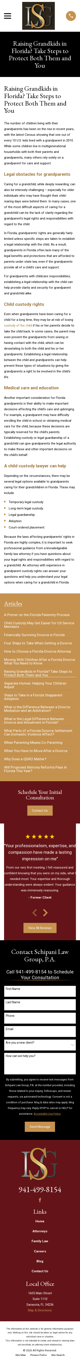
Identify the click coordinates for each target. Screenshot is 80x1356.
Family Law (40, 1241)
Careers (40, 1251)
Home (39, 1221)
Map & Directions (40, 1310)
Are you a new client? (20, 1042)
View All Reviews (40, 928)
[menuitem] (37, 613)
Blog (39, 1261)
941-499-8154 (40, 1189)
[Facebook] (40, 1200)
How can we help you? (20, 1056)
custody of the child (18, 325)
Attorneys (39, 1231)
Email (9, 1029)
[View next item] (45, 913)
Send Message (40, 1127)
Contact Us (40, 811)
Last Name (13, 1002)
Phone (10, 1015)
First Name (13, 989)
